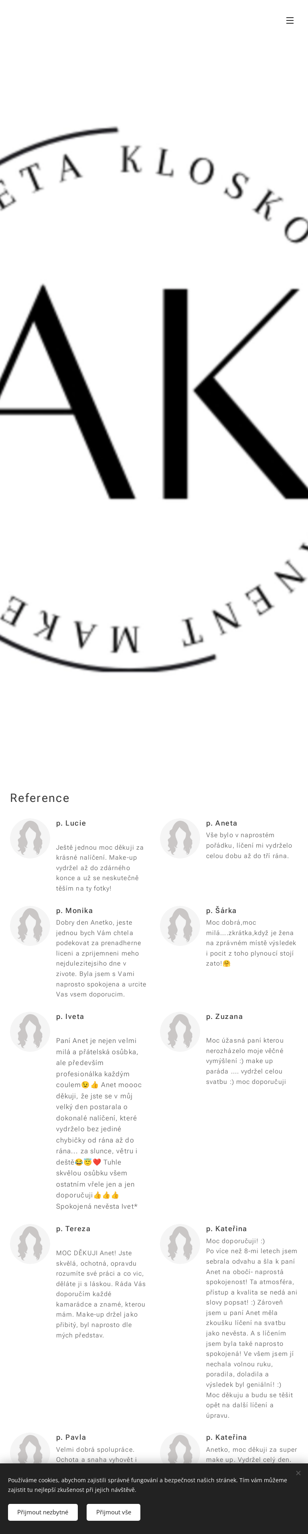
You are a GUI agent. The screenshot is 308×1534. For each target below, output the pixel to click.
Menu (290, 20)
